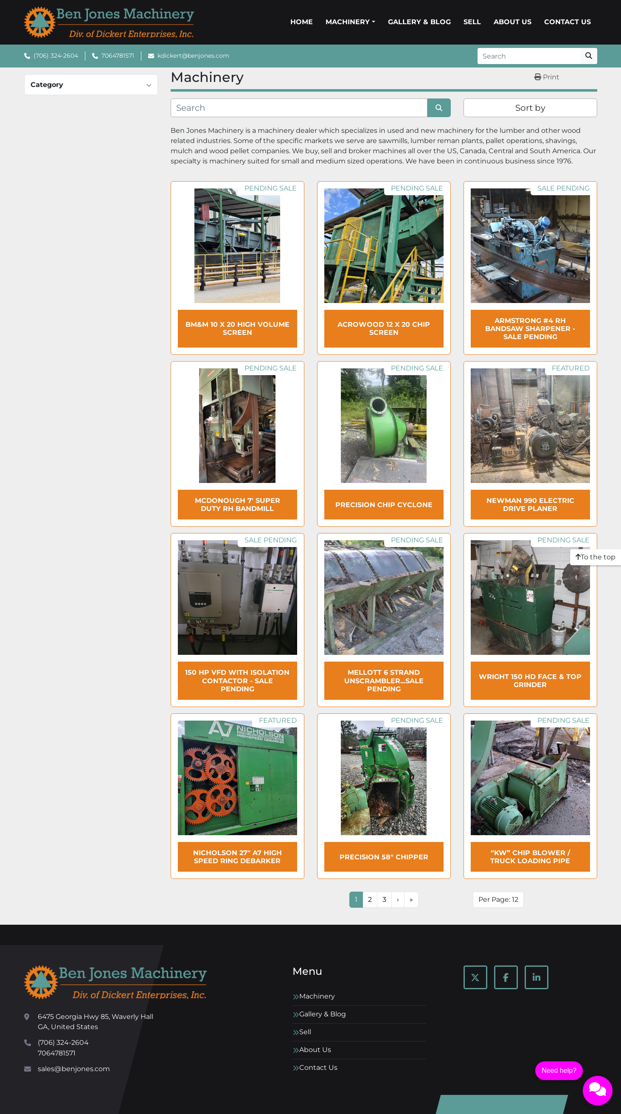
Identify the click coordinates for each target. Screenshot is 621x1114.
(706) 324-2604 (56, 55)
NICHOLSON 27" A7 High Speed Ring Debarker (237, 857)
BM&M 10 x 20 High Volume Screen (237, 328)
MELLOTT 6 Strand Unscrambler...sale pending (384, 680)
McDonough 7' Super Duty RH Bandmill (237, 505)
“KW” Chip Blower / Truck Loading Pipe (530, 857)
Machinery (348, 22)
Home (301, 22)
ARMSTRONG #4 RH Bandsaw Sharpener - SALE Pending (530, 329)
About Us (512, 22)
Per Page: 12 (498, 899)
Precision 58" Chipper (384, 857)
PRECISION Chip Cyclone (384, 505)
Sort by (530, 108)
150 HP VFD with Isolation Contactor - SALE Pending (237, 680)
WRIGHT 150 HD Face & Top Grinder (530, 681)
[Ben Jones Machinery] (115, 982)
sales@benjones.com (74, 1069)
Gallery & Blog (419, 22)
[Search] (529, 56)
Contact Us (567, 22)
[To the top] (595, 557)
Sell (472, 22)
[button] (350, 22)
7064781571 (117, 55)
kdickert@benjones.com (193, 55)
